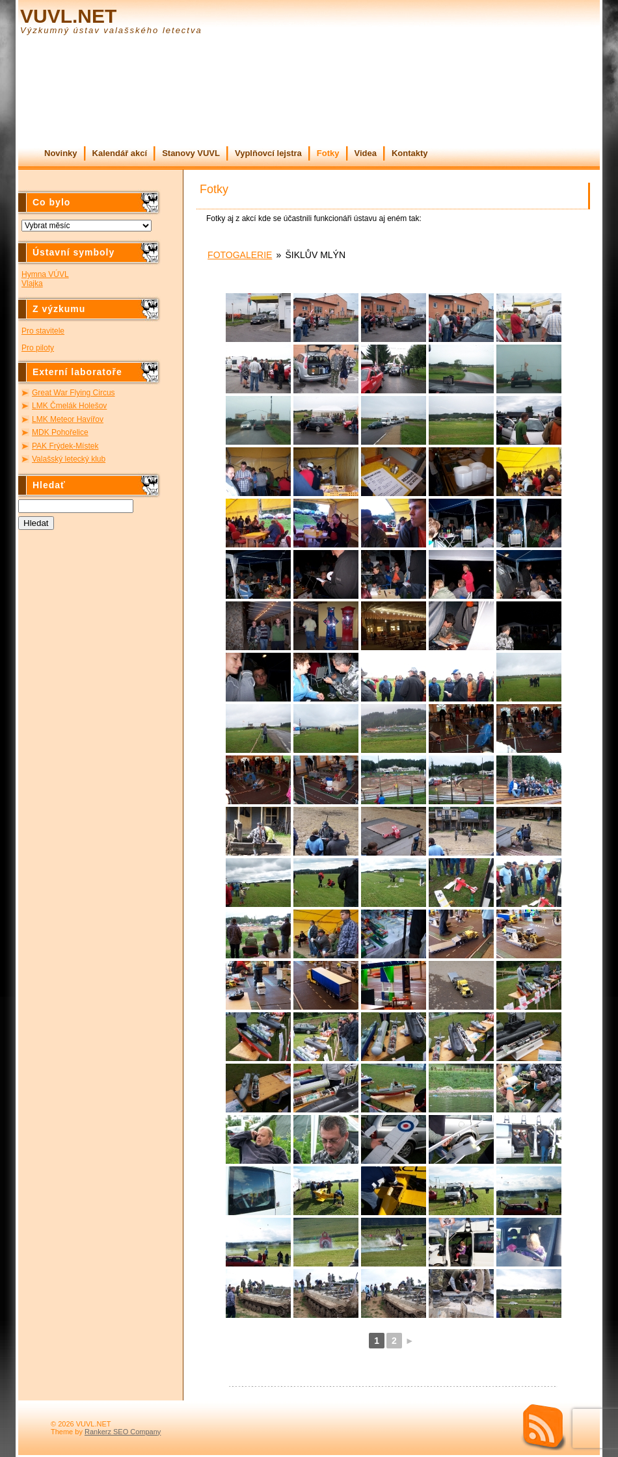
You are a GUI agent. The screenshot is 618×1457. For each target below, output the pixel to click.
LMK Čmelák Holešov (69, 405)
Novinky (60, 153)
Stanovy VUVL (191, 153)
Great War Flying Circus (73, 392)
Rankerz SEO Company (123, 1432)
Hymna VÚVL (45, 274)
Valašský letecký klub (68, 459)
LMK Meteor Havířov (67, 419)
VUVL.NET (68, 16)
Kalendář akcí (120, 153)
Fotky (328, 153)
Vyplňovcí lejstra (268, 153)
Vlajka (32, 283)
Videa (366, 153)
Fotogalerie (240, 255)
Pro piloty (37, 347)
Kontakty (410, 153)
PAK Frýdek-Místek (65, 446)
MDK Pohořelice (60, 432)
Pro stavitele (42, 330)
